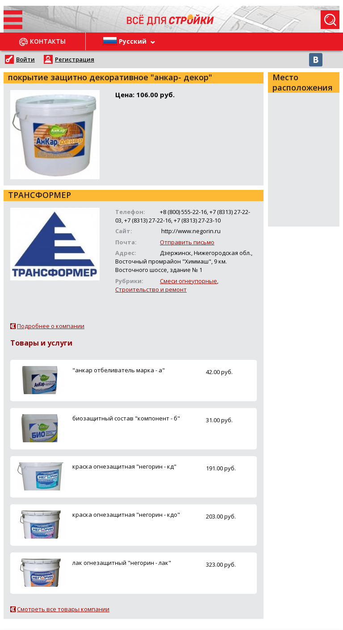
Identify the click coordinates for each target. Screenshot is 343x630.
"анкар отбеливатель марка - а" (118, 370)
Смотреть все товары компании (63, 609)
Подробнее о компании (50, 326)
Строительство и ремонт (151, 289)
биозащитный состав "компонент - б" (126, 418)
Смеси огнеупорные (188, 281)
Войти (25, 59)
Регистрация (74, 59)
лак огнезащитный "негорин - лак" (121, 563)
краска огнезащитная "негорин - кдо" (126, 515)
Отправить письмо (187, 242)
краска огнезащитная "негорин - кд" (124, 466)
